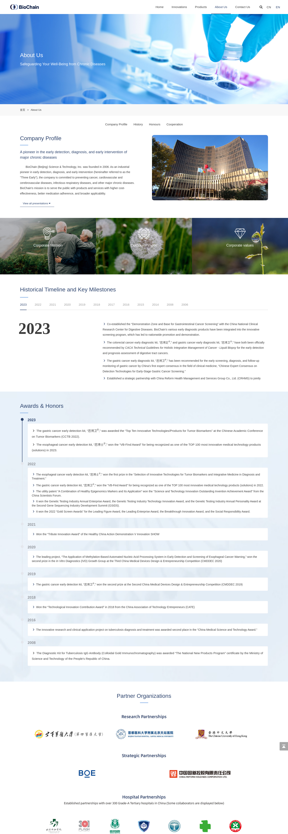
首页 (22, 109)
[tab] (25, 307)
